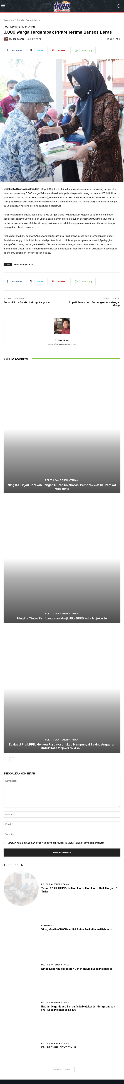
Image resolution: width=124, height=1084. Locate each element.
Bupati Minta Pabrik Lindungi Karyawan (27, 302)
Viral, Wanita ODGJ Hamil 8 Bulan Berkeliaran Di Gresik (76, 929)
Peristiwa (46, 925)
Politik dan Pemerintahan (27, 20)
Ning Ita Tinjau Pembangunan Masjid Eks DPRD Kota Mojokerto (62, 618)
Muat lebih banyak (62, 1069)
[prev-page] (6, 759)
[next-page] (11, 759)
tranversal (19, 39)
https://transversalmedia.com (62, 344)
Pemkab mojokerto (23, 264)
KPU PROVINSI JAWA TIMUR (58, 1047)
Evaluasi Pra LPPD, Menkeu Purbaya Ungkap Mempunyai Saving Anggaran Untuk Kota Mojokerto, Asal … (62, 746)
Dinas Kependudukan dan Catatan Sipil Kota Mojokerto (77, 968)
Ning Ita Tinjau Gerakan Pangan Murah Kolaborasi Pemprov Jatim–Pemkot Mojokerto (62, 486)
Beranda (8, 20)
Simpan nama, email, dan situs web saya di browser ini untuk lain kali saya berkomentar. (56, 843)
